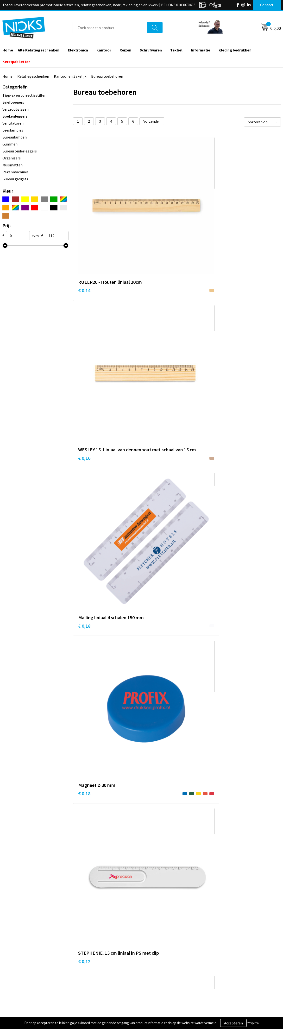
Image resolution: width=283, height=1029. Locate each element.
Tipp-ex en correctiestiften (24, 95)
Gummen (10, 144)
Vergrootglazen (15, 109)
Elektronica (78, 50)
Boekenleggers (14, 116)
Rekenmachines (15, 172)
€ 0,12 (153, 323)
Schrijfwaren (151, 50)
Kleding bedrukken (235, 50)
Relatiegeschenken (33, 76)
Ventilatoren (13, 123)
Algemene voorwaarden (235, 956)
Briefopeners (13, 102)
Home (7, 76)
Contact (154, 956)
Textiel (176, 50)
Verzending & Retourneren (169, 963)
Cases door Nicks (92, 971)
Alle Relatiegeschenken (38, 50)
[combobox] (110, 27)
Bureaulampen (14, 137)
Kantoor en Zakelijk (70, 76)
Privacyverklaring (230, 971)
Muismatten (12, 165)
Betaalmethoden (161, 971)
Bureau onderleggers (19, 151)
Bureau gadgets (15, 179)
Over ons (86, 956)
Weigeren (253, 1023)
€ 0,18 (223, 219)
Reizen (125, 50)
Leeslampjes (12, 130)
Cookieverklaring (230, 963)
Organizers (11, 158)
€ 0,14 (84, 219)
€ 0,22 (223, 316)
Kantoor (103, 50)
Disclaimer (225, 978)
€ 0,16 (153, 226)
